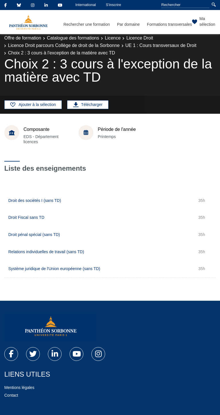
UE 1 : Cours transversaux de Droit (161, 45)
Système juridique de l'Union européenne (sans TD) (54, 268)
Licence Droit (139, 38)
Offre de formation (22, 38)
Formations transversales (169, 24)
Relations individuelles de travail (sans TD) (46, 251)
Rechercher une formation (87, 24)
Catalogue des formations (73, 38)
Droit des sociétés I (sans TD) (34, 200)
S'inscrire (113, 5)
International (85, 5)
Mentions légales (19, 387)
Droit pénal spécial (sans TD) (34, 234)
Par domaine (128, 24)
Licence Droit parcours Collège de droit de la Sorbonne (64, 45)
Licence (113, 38)
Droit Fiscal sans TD (26, 217)
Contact (11, 395)
